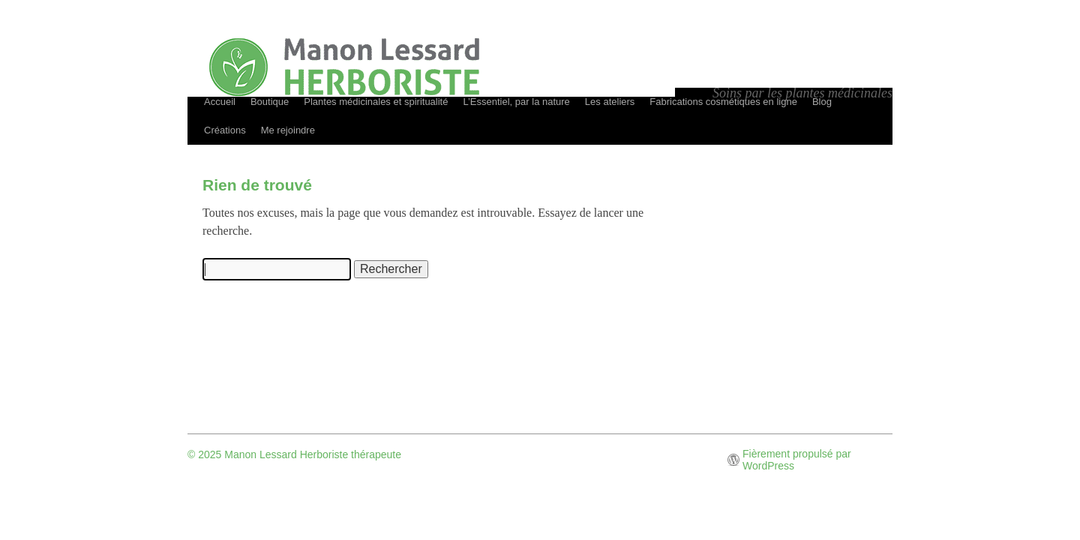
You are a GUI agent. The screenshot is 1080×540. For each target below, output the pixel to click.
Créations (225, 130)
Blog (822, 101)
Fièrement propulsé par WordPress (796, 460)
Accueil (220, 101)
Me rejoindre (288, 130)
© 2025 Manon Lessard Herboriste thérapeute (294, 454)
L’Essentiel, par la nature (516, 101)
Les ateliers (609, 101)
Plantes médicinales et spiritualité (376, 101)
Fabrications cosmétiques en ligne (723, 101)
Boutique (269, 101)
